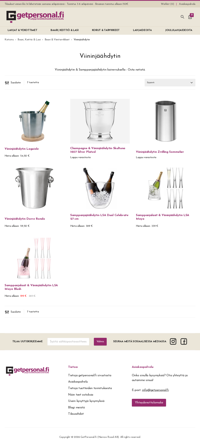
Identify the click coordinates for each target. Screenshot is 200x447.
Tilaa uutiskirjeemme (27, 341)
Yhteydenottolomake (149, 402)
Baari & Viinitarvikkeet (57, 39)
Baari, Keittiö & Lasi (29, 39)
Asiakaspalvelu (142, 367)
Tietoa (73, 367)
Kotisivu (9, 39)
